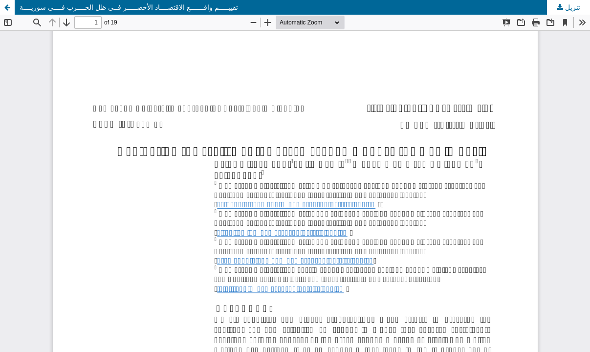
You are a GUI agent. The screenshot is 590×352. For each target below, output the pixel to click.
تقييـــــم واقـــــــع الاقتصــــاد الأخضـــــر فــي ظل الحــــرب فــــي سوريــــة (129, 7)
